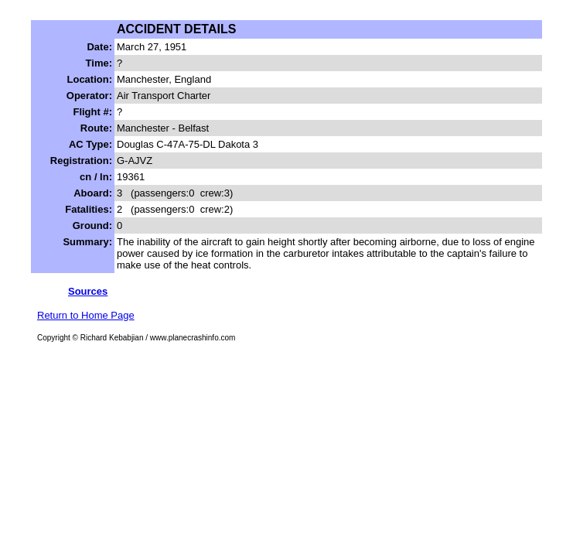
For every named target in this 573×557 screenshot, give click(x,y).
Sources (87, 291)
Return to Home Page (86, 315)
